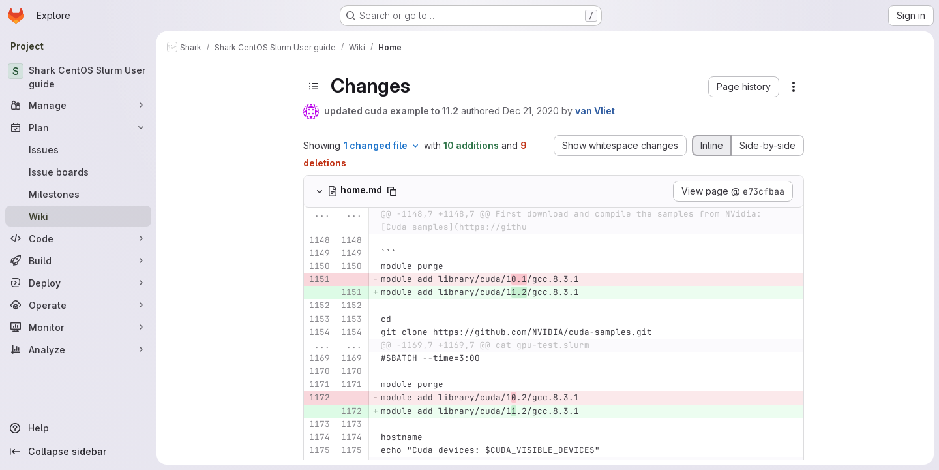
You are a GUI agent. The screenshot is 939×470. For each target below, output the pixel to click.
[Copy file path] (392, 191)
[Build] (78, 260)
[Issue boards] (78, 171)
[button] (743, 86)
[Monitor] (78, 327)
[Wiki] (78, 216)
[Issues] (78, 149)
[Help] (78, 428)
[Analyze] (78, 349)
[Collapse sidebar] (78, 451)
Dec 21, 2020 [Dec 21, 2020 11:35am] (531, 110)
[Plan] (78, 127)
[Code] (78, 238)
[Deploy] (78, 282)
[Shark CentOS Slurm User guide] (78, 77)
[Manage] (78, 105)
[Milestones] (78, 193)
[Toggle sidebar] (313, 86)
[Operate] (78, 304)
